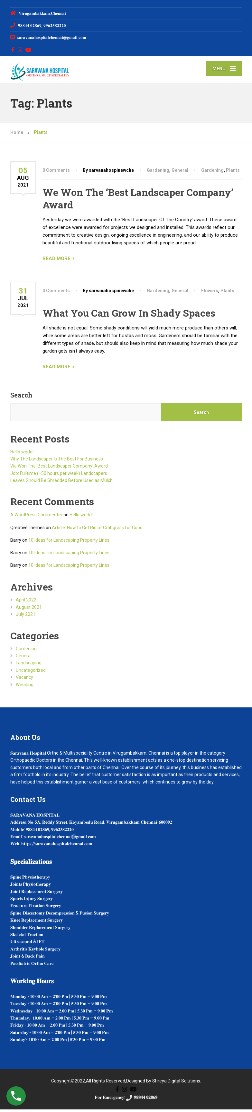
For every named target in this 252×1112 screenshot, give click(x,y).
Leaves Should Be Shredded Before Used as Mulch (61, 483)
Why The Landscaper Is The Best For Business (56, 461)
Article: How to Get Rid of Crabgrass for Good (97, 529)
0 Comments (56, 172)
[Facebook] (13, 49)
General (180, 172)
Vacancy (24, 679)
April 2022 (26, 602)
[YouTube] (28, 49)
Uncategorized (31, 672)
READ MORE (56, 261)
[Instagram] (20, 49)
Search (21, 397)
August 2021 (29, 609)
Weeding (24, 686)
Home (16, 134)
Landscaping (29, 665)
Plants (233, 172)
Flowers (209, 293)
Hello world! (21, 454)
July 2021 (25, 616)
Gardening (158, 172)
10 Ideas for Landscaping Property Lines (68, 542)
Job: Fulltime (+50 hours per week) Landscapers (58, 475)
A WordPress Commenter (36, 517)
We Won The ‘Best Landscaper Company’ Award (59, 468)
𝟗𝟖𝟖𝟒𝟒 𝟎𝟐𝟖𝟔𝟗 (141, 1099)
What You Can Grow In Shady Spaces (128, 315)
